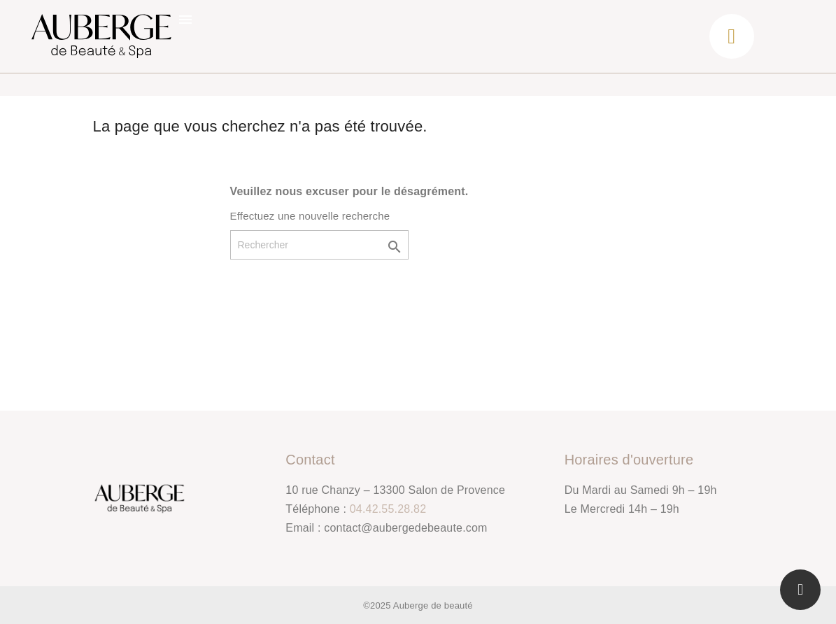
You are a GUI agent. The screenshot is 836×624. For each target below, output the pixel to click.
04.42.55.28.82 (388, 509)
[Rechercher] (319, 245)
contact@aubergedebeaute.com (405, 528)
